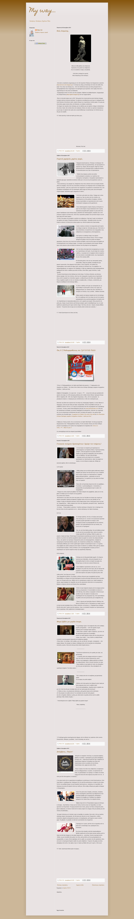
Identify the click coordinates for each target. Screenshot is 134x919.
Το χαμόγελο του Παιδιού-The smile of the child (83, 414)
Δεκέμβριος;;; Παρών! (65, 751)
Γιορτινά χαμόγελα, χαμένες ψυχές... (70, 158)
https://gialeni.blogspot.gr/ (73, 94)
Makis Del (39, 30)
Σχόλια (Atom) (67, 888)
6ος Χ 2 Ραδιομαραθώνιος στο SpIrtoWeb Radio (76, 350)
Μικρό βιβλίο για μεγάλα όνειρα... (69, 621)
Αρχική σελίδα (79, 885)
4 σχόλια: (78, 436)
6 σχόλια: (78, 880)
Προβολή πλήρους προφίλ (41, 32)
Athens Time (40, 43)
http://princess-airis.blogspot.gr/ (65, 84)
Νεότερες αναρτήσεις (62, 885)
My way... (42, 10)
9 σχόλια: (78, 151)
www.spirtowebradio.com (91, 408)
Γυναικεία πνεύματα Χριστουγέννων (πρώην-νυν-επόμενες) (79, 443)
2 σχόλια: (78, 342)
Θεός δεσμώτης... (63, 31)
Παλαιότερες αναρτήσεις (98, 885)
